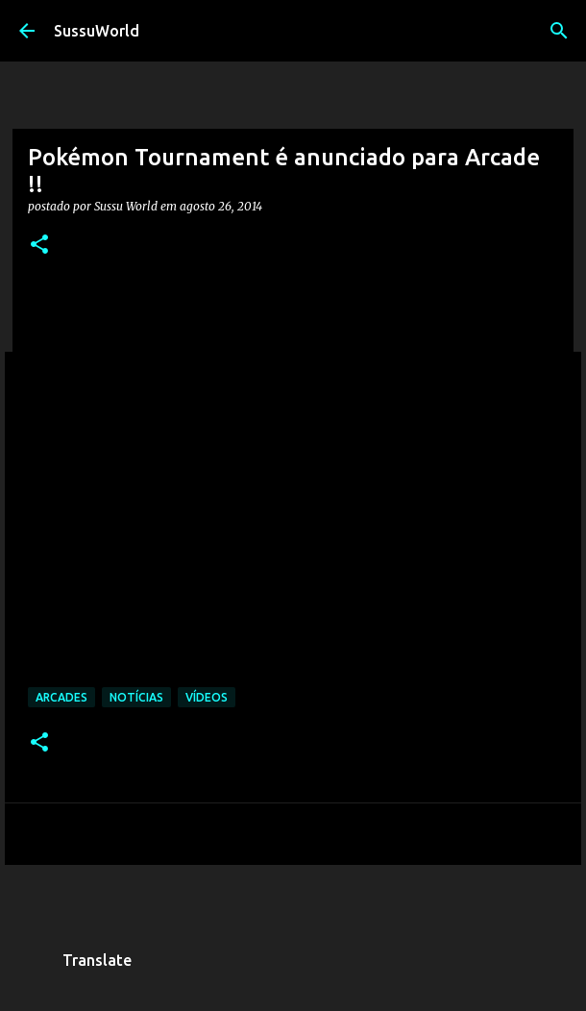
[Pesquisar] (559, 31)
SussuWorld (96, 30)
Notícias (136, 697)
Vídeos (206, 697)
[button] (39, 246)
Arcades (61, 697)
